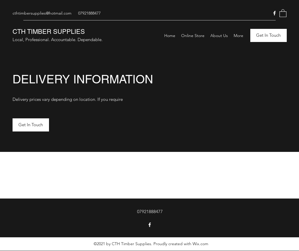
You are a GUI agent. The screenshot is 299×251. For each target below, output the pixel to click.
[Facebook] (274, 13)
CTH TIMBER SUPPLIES (49, 31)
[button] (282, 13)
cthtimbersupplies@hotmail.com (42, 13)
